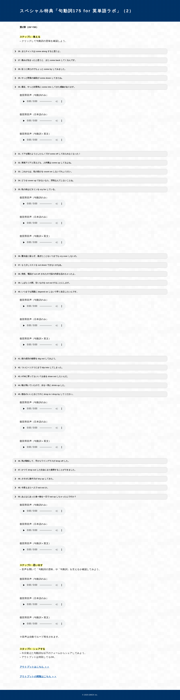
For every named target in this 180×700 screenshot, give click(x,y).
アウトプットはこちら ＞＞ (34, 667)
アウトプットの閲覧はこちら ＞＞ (38, 676)
